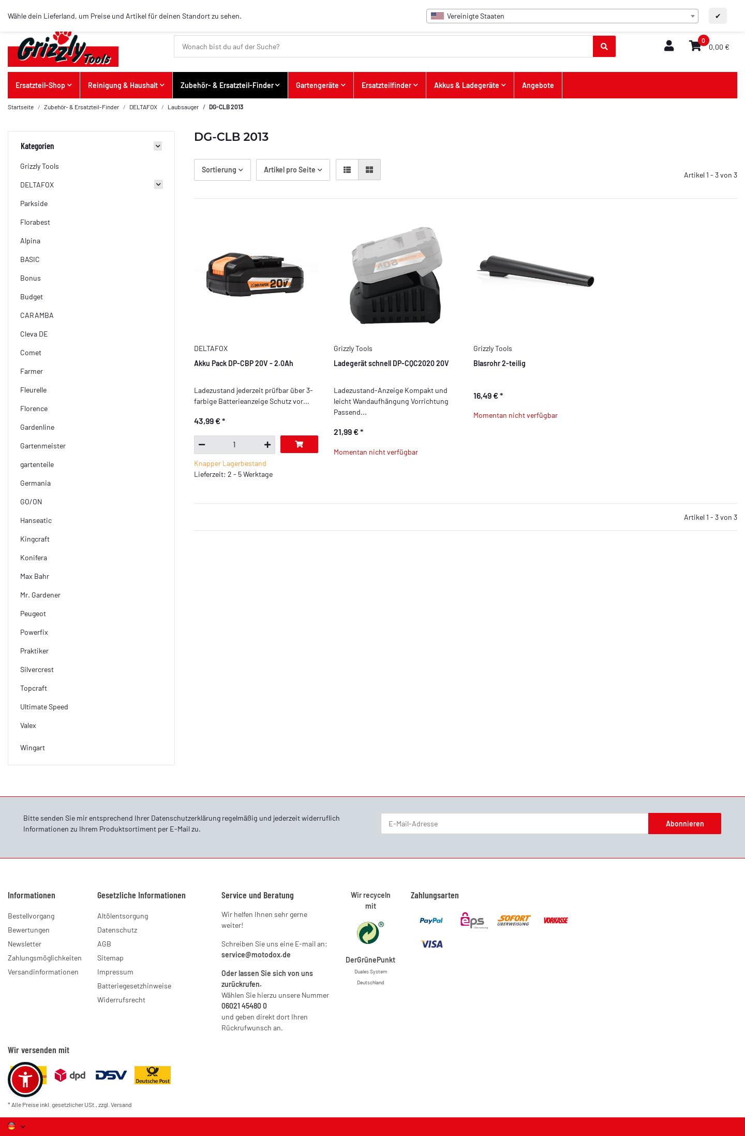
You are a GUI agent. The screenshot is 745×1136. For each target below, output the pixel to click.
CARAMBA (37, 315)
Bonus (30, 277)
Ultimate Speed (44, 706)
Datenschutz (117, 929)
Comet (30, 352)
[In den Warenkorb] (299, 444)
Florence (34, 408)
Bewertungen (29, 929)
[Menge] (234, 445)
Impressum (115, 971)
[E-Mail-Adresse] (515, 824)
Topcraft (33, 687)
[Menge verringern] (201, 445)
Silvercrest (37, 669)
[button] (669, 46)
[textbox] (562, 16)
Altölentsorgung (122, 915)
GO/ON (31, 501)
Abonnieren (685, 823)
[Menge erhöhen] (268, 445)
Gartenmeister (43, 445)
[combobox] (562, 16)
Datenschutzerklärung (185, 817)
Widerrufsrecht (121, 999)
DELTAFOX (37, 184)
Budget (31, 296)
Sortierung (219, 169)
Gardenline (37, 427)
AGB (104, 943)
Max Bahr (34, 576)
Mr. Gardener (40, 594)
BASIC (30, 259)
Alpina (30, 240)
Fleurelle (33, 389)
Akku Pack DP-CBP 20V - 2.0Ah (243, 363)
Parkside (34, 203)
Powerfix (34, 632)
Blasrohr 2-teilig (499, 363)
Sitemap (110, 957)
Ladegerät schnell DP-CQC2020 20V (391, 363)
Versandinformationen (43, 971)
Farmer (31, 371)
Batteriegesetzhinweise (134, 985)
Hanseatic (36, 520)
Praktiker (34, 650)
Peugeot (33, 613)
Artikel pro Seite (290, 169)
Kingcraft (35, 538)
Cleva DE (34, 333)
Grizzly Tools (39, 166)
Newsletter (24, 943)
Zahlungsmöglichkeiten (45, 957)
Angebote (538, 85)
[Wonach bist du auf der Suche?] (383, 46)
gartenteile (37, 464)
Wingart (32, 747)
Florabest (35, 221)
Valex (28, 725)
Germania (35, 482)
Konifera (33, 557)
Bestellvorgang (31, 915)
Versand (121, 1104)
